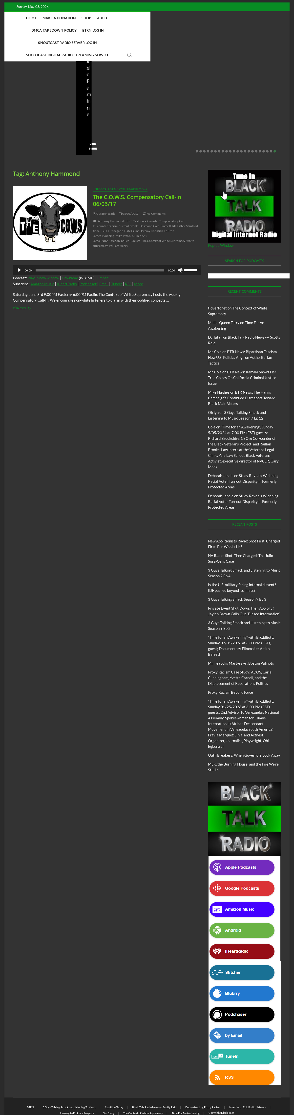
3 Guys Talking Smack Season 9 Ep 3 (237, 575)
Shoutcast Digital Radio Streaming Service (137, 30)
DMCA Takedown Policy (135, 18)
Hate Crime (131, 206)
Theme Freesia (94, 1099)
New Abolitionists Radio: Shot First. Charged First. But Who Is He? (37, 96)
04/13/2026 (105, 109)
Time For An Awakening (186, 1088)
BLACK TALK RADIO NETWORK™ (39, 1098)
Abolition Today (114, 1082)
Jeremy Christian (152, 206)
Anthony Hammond (111, 196)
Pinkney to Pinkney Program (77, 1088)
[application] (107, 246)
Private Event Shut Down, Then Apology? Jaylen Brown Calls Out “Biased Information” (252, 93)
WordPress (112, 1099)
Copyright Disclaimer (221, 1088)
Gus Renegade (104, 189)
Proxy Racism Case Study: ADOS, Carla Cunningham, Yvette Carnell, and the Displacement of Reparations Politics (240, 653)
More (138, 259)
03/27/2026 (176, 109)
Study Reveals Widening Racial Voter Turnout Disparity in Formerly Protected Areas (243, 457)
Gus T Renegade (112, 206)
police (125, 216)
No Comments (22, 116)
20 (267, 127)
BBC (129, 196)
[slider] (100, 246)
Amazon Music (42, 259)
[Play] (19, 245)
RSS (128, 259)
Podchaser (88, 259)
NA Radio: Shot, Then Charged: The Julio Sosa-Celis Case (108, 96)
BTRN (236, 75)
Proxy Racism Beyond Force (230, 668)
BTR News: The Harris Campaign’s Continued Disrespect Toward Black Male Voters (241, 373)
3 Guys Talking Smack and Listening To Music (69, 1082)
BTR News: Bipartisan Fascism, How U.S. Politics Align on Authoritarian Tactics (242, 333)
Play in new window (43, 253)
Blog (13, 81)
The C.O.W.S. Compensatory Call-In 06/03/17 (137, 176)
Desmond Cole (149, 201)
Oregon (114, 216)
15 (249, 127)
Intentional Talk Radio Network (247, 1082)
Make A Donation (57, 18)
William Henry (118, 221)
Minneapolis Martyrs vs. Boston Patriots (241, 638)
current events (128, 201)
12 (237, 127)
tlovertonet (217, 283)
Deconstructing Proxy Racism (202, 1082)
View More (19, 124)
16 (252, 127)
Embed (102, 253)
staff (15, 109)
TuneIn (116, 259)
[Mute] (180, 245)
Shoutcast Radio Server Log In (220, 18)
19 (263, 127)
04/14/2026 (33, 109)
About (101, 18)
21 (271, 127)
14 (245, 127)
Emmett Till (168, 201)
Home (29, 18)
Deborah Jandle (220, 451)
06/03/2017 (129, 189)
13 (241, 127)
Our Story (108, 1088)
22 (274, 127)
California (139, 196)
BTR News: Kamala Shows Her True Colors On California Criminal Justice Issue (242, 353)
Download (70, 253)
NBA (105, 216)
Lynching (108, 211)
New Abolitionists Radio (37, 81)
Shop (85, 18)
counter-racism (107, 201)
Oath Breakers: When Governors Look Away (244, 731)
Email (103, 259)
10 (230, 127)
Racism (135, 216)
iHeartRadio (67, 259)
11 (234, 127)
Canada (152, 196)
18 (260, 127)
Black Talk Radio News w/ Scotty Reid (38, 77)
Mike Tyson (123, 211)
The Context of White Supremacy (120, 164)
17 (256, 127)
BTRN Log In (175, 18)
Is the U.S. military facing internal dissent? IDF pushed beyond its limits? (181, 96)
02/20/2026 (247, 109)
